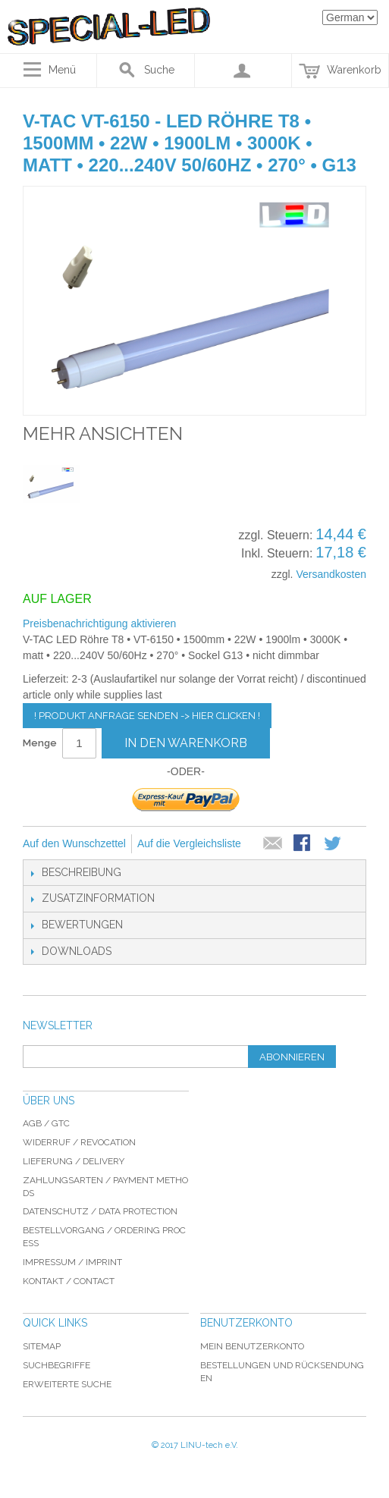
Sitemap (42, 1346)
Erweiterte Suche (67, 1384)
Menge (40, 743)
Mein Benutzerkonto (252, 1346)
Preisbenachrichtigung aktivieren (99, 623)
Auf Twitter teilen (334, 844)
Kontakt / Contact (69, 1281)
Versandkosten (331, 574)
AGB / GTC (46, 1123)
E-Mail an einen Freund (273, 844)
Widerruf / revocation (79, 1142)
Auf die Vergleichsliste (189, 843)
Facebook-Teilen (303, 844)
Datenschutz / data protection (100, 1211)
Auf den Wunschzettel (74, 843)
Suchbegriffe (56, 1365)
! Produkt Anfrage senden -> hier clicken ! (147, 715)
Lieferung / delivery (73, 1161)
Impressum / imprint (72, 1262)
